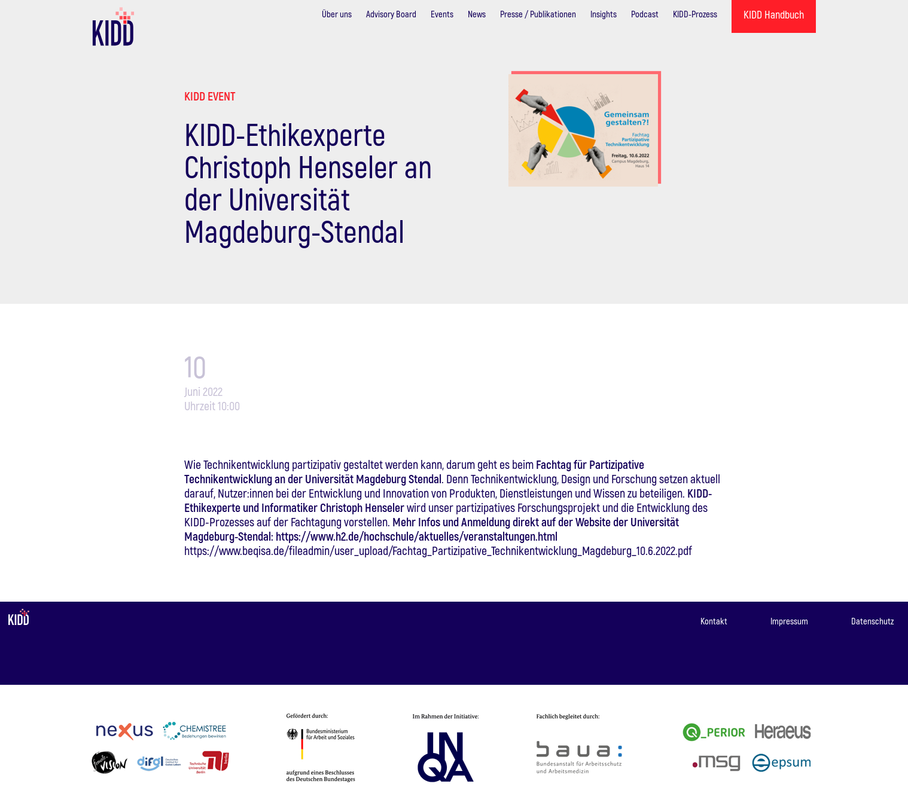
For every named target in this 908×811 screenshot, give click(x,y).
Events (442, 13)
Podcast (645, 13)
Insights (603, 13)
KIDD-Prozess (695, 13)
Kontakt (713, 620)
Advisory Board (391, 13)
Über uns (337, 13)
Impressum (789, 620)
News (477, 13)
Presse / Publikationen (538, 13)
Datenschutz (872, 620)
